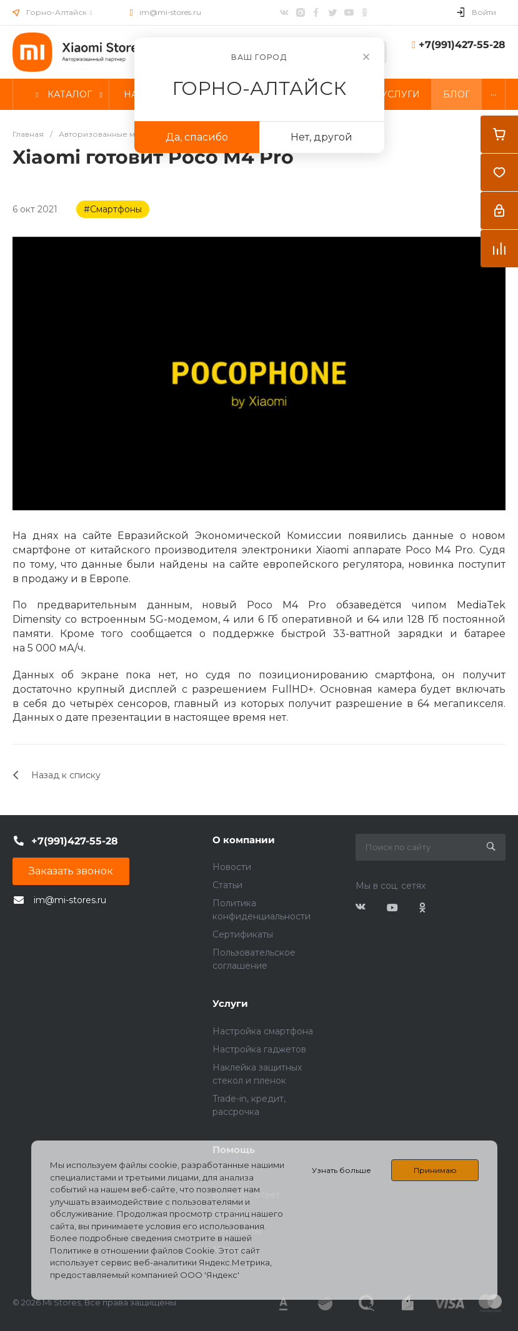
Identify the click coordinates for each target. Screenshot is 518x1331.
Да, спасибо (197, 137)
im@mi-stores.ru (170, 12)
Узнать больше (341, 1170)
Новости (231, 867)
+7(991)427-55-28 (462, 45)
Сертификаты (242, 934)
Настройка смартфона (262, 1031)
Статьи (227, 885)
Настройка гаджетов (259, 1049)
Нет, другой (321, 137)
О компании (243, 840)
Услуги (230, 1003)
